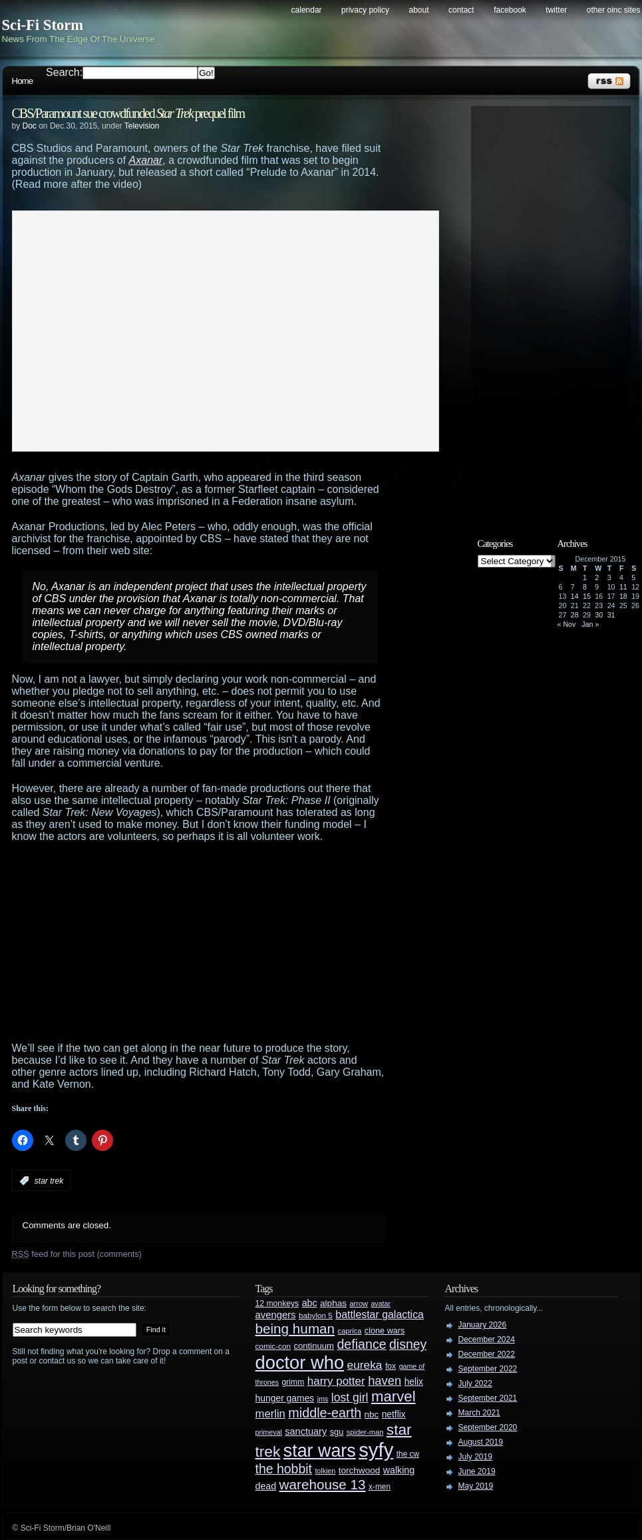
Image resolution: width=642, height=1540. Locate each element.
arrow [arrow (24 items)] (359, 1304)
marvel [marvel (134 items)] (393, 1396)
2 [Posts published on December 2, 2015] (597, 577)
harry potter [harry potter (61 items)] (336, 1381)
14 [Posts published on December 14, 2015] (575, 596)
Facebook (510, 10)
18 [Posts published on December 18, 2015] (623, 596)
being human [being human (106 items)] (295, 1328)
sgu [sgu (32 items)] (337, 1432)
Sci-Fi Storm (43, 25)
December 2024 (486, 1339)
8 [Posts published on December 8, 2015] (585, 587)
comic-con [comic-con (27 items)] (273, 1346)
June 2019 (477, 1471)
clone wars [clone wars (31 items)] (385, 1331)
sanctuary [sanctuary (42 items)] (306, 1431)
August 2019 (480, 1442)
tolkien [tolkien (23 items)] (325, 1471)
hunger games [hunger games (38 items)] (285, 1398)
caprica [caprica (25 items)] (350, 1331)
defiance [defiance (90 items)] (361, 1344)
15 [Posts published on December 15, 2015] (587, 596)
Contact (461, 10)
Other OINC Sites (614, 10)
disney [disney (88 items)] (407, 1344)
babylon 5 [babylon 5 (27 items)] (316, 1315)
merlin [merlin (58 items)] (270, 1413)
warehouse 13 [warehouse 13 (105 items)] (322, 1484)
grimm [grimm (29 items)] (293, 1382)
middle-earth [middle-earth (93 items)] (324, 1412)
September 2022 (488, 1368)
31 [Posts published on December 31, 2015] (611, 615)
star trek (49, 1181)
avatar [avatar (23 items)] (381, 1304)
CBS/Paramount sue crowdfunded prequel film (128, 113)
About (419, 10)
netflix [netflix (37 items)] (394, 1414)
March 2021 (479, 1412)
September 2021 (488, 1398)
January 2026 (482, 1325)
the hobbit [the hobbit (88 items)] (283, 1468)
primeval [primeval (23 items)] (268, 1432)
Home (22, 81)
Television (142, 126)
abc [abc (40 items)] (309, 1303)
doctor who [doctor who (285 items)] (300, 1362)
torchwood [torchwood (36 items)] (360, 1470)
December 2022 (486, 1354)
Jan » (590, 624)
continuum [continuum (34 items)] (313, 1346)
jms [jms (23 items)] (323, 1399)
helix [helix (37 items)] (413, 1382)
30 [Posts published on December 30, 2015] (599, 615)
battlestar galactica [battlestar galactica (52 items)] (379, 1314)
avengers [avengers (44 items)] (275, 1315)
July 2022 (475, 1383)
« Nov (567, 624)
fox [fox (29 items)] (390, 1366)
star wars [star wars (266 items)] (319, 1451)
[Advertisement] (211, 942)
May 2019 (476, 1486)
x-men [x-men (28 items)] (380, 1486)
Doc (30, 126)
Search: (64, 72)
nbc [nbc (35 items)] (372, 1414)
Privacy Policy (365, 10)
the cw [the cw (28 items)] (408, 1454)
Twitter (556, 10)
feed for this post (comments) (77, 1254)
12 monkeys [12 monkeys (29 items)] (277, 1303)
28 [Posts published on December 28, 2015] (575, 615)
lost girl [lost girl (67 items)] (350, 1397)
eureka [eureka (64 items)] (365, 1364)
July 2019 (475, 1456)
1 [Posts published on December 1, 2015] (585, 577)
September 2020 (488, 1427)
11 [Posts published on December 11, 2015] (623, 587)
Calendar (306, 10)
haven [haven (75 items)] (384, 1380)
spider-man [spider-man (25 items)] (365, 1432)
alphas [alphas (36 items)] (333, 1303)
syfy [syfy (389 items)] (376, 1450)
